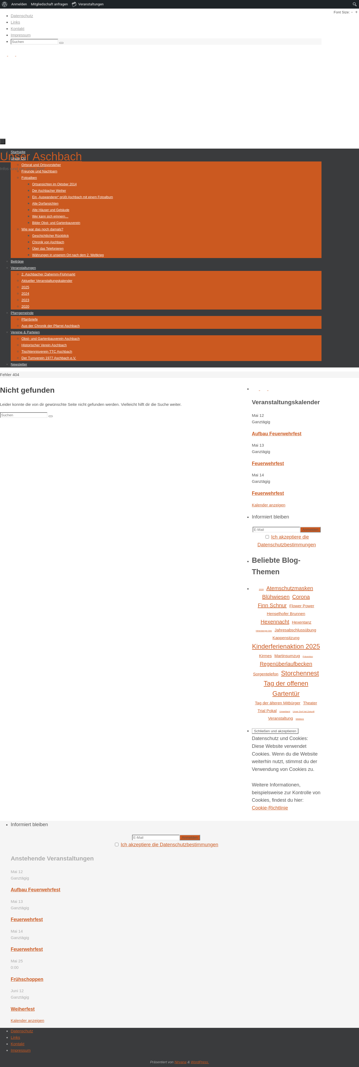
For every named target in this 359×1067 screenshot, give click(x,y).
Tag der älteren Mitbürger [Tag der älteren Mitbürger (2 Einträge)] (277, 703)
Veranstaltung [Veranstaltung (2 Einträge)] (280, 718)
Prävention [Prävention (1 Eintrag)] (308, 656)
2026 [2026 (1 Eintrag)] (261, 589)
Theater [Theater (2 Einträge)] (310, 703)
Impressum (21, 35)
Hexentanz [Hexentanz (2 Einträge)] (302, 622)
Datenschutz (22, 15)
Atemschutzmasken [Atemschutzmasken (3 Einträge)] (289, 588)
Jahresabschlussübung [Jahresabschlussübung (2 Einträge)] (295, 630)
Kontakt (17, 28)
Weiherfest (23, 1009)
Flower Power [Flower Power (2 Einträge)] (301, 606)
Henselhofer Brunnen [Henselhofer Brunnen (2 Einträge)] (286, 613)
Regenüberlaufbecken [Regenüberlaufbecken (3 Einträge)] (286, 664)
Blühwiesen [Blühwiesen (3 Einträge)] (276, 597)
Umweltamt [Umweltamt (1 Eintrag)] (284, 711)
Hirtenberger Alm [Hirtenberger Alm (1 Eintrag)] (264, 631)
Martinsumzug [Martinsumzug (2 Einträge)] (287, 655)
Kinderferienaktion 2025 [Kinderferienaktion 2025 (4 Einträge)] (286, 646)
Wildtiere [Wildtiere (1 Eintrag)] (300, 719)
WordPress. (200, 1062)
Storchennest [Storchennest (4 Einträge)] (300, 673)
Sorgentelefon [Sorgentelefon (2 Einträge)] (265, 674)
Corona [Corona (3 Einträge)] (301, 597)
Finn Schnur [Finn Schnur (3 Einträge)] (272, 605)
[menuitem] (4, 4)
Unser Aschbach (41, 156)
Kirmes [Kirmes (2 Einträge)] (265, 655)
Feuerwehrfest (268, 463)
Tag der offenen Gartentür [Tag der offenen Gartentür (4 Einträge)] (286, 688)
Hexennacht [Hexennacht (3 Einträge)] (275, 622)
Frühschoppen (27, 979)
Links (15, 22)
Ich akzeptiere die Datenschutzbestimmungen (169, 844)
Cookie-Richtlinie (270, 808)
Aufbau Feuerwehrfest (276, 433)
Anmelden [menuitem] (19, 4)
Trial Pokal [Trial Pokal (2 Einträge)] (266, 710)
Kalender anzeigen (268, 505)
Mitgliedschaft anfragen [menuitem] (49, 4)
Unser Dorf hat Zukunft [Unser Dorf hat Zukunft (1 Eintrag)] (304, 711)
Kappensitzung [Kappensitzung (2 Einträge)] (285, 637)
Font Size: (342, 12)
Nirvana (180, 1062)
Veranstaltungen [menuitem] (87, 4)
